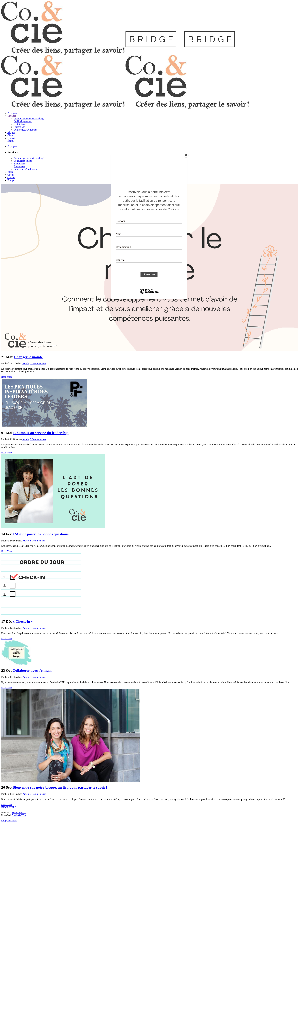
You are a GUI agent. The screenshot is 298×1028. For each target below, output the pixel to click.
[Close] (186, 155)
